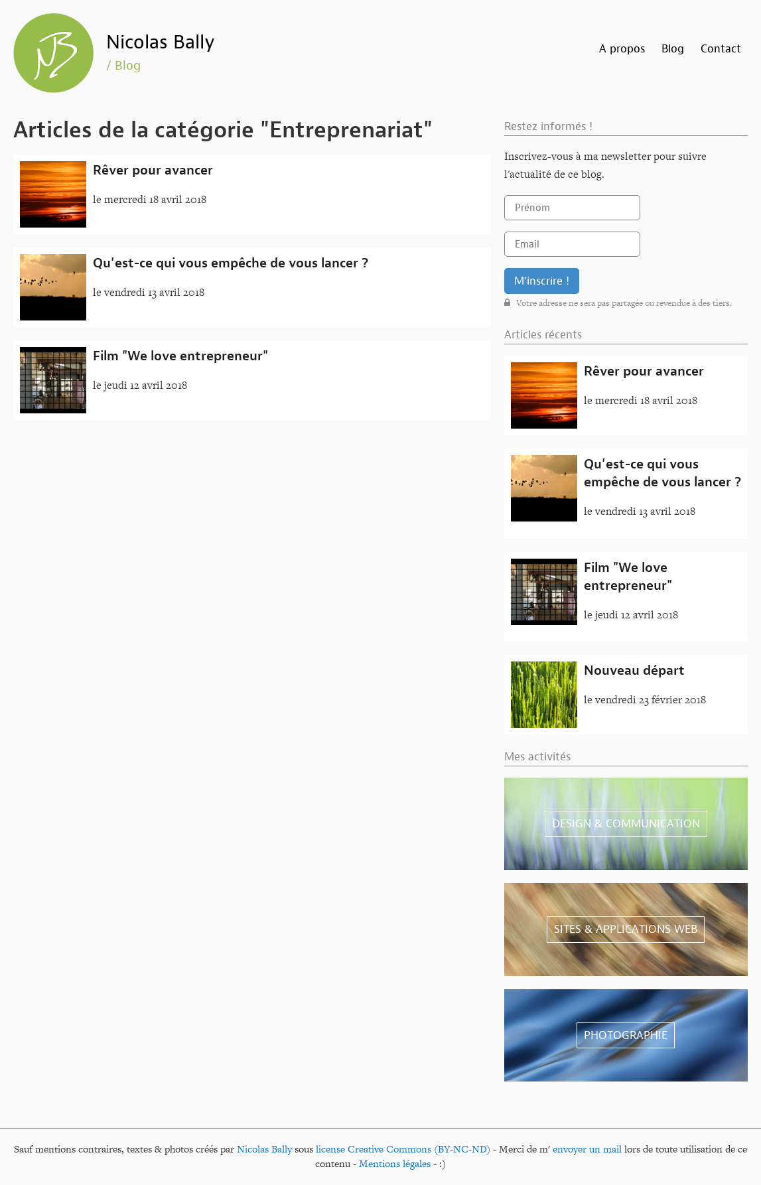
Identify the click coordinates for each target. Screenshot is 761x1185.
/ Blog (123, 65)
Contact (721, 48)
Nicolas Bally (160, 42)
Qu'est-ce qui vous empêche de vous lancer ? (230, 263)
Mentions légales (395, 1163)
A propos (622, 48)
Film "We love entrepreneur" (180, 356)
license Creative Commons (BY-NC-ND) (403, 1149)
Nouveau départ (634, 670)
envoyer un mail (587, 1149)
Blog (672, 48)
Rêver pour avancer (153, 170)
